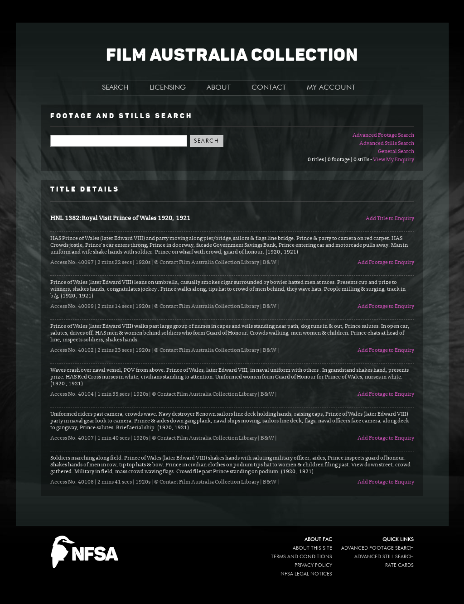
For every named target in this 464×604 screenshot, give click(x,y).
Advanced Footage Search (383, 135)
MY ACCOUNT (331, 87)
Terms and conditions (301, 556)
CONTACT (268, 87)
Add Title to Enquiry (390, 218)
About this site (312, 548)
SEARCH (115, 87)
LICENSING (168, 87)
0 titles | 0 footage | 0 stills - (340, 160)
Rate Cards (399, 565)
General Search (396, 151)
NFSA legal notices (306, 573)
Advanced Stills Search (386, 143)
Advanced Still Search (384, 556)
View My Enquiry (393, 160)
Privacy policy (313, 565)
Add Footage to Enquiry (386, 262)
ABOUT (219, 87)
